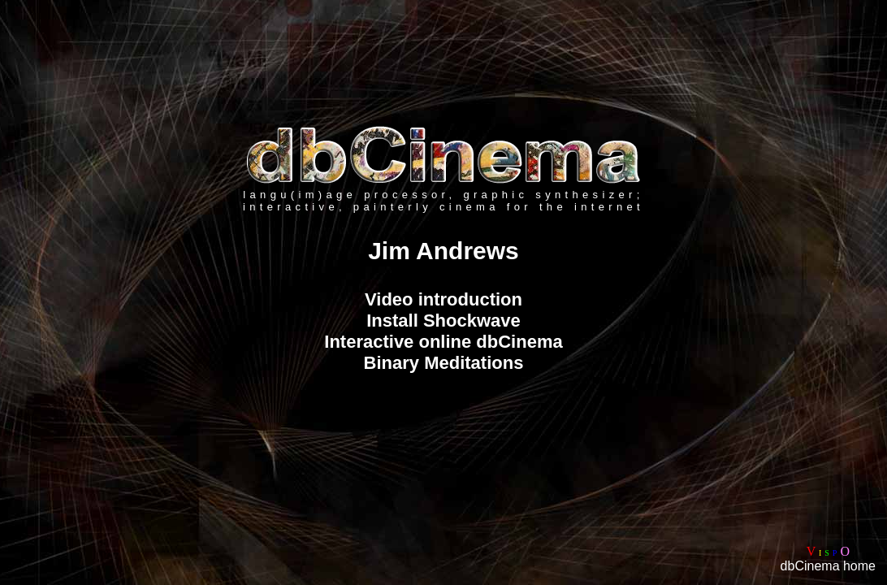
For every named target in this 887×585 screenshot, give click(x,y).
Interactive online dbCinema (443, 342)
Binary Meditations (444, 363)
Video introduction (443, 299)
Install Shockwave (443, 320)
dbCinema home (828, 566)
